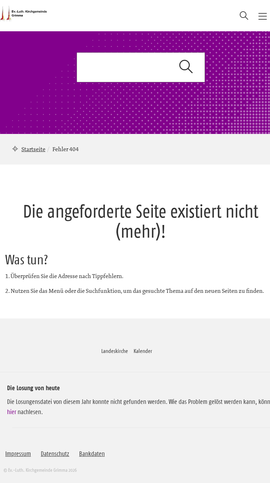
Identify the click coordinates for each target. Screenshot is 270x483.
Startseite (33, 149)
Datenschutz (55, 454)
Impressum (18, 454)
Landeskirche (114, 350)
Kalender (143, 350)
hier (11, 412)
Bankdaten (92, 454)
